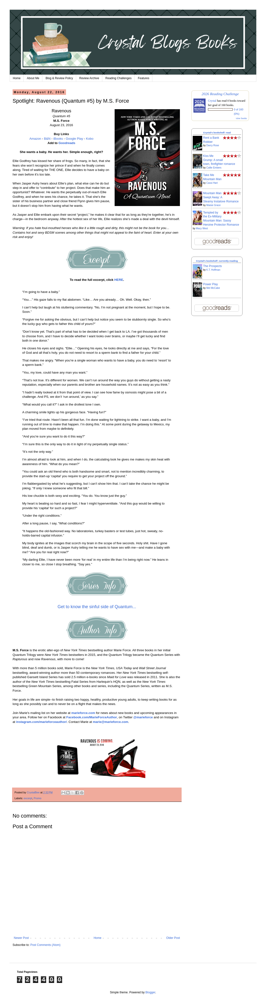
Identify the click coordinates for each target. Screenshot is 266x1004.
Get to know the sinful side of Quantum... (97, 606)
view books (241, 118)
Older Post (173, 938)
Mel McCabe (213, 288)
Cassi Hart (212, 183)
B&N (47, 138)
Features (143, 78)
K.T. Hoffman (213, 269)
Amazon (35, 138)
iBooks (58, 138)
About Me (33, 78)
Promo (37, 798)
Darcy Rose (212, 145)
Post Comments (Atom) (45, 945)
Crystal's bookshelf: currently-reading (217, 261)
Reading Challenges (118, 78)
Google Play (74, 138)
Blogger (150, 992)
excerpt (28, 798)
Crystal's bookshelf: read (217, 132)
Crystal (212, 100)
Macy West (202, 228)
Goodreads (67, 143)
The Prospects (212, 266)
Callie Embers (213, 167)
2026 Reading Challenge (220, 94)
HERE (118, 280)
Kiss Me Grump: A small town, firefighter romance (219, 160)
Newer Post (21, 938)
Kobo (89, 138)
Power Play (210, 284)
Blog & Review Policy (59, 78)
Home (17, 78)
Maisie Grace (213, 205)
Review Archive (89, 78)
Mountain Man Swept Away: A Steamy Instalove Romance (221, 197)
